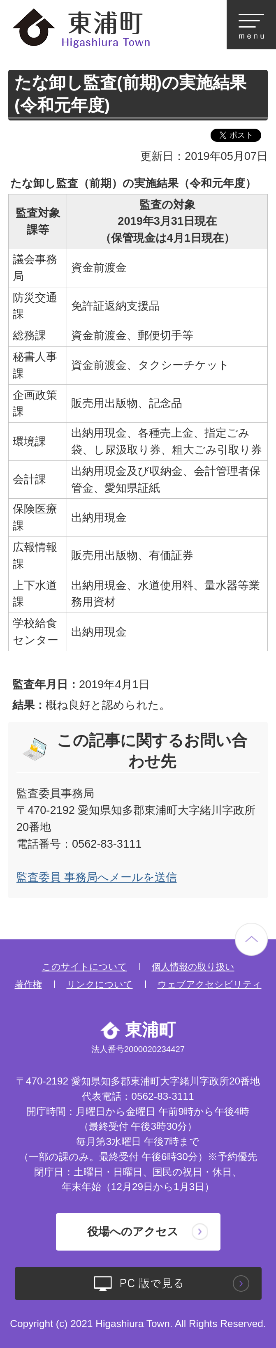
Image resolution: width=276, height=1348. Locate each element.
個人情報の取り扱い (193, 967)
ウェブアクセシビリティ (210, 984)
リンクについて (100, 984)
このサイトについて (84, 967)
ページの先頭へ (251, 939)
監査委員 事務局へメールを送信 (96, 877)
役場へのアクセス (133, 1231)
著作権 (28, 984)
